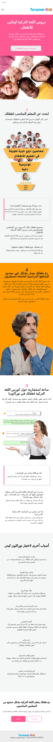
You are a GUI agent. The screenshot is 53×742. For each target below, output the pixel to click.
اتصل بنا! (34, 719)
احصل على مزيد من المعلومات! (26, 48)
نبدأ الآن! (18, 719)
